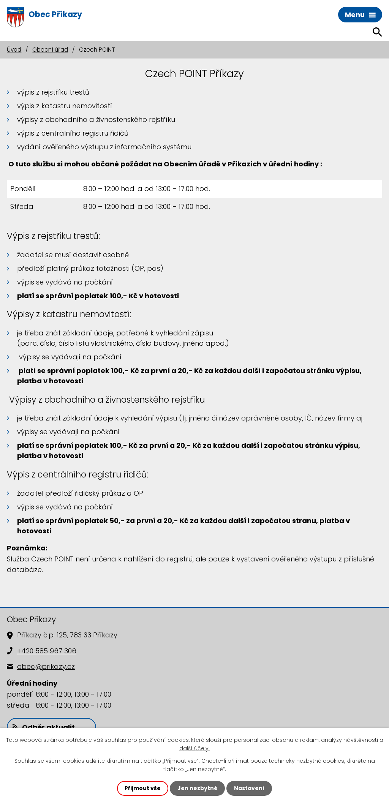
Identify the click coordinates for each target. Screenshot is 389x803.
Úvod (14, 50)
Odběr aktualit (44, 727)
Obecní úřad (50, 50)
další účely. (194, 748)
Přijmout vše (143, 788)
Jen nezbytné (197, 788)
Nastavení (249, 788)
